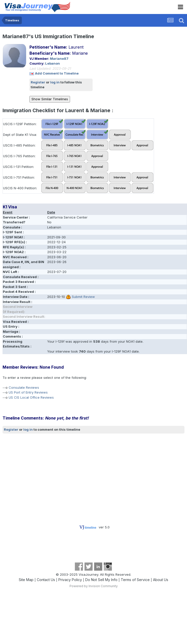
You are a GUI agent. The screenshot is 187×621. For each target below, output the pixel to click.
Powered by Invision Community (94, 586)
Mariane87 (59, 58)
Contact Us (46, 579)
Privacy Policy (70, 579)
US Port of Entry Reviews (28, 392)
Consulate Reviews (24, 387)
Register (38, 82)
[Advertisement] (62, 474)
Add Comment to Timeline (57, 73)
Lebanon (52, 63)
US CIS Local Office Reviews (31, 397)
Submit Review (83, 297)
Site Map (26, 579)
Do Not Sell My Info (101, 579)
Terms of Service (135, 579)
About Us (160, 579)
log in (55, 82)
